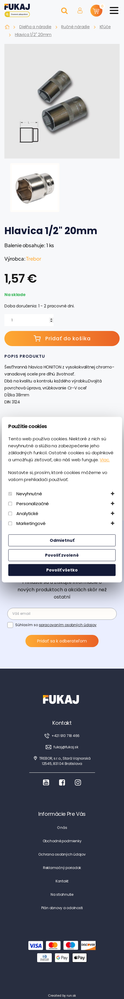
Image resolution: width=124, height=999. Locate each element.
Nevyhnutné (29, 494)
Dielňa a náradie (35, 26)
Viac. (105, 460)
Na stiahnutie (62, 894)
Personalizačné (32, 504)
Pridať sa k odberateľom (62, 641)
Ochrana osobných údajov (61, 854)
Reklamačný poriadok (62, 867)
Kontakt (62, 881)
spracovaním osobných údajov (68, 624)
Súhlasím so (56, 624)
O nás (62, 827)
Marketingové (30, 523)
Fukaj (7, 27)
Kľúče (105, 26)
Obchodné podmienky (62, 840)
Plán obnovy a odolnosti (62, 907)
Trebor (33, 258)
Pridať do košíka (62, 338)
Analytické (27, 513)
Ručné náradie (75, 26)
